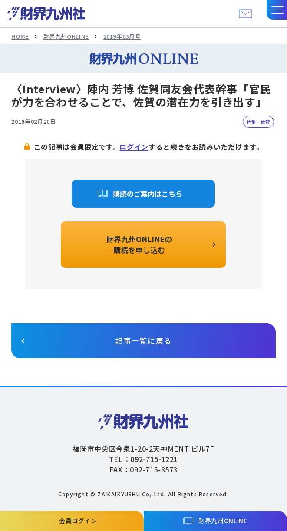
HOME (20, 36)
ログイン (133, 147)
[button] (277, 10)
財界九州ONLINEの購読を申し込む (139, 245)
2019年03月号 (122, 36)
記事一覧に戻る (143, 340)
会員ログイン (78, 520)
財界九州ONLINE (66, 36)
